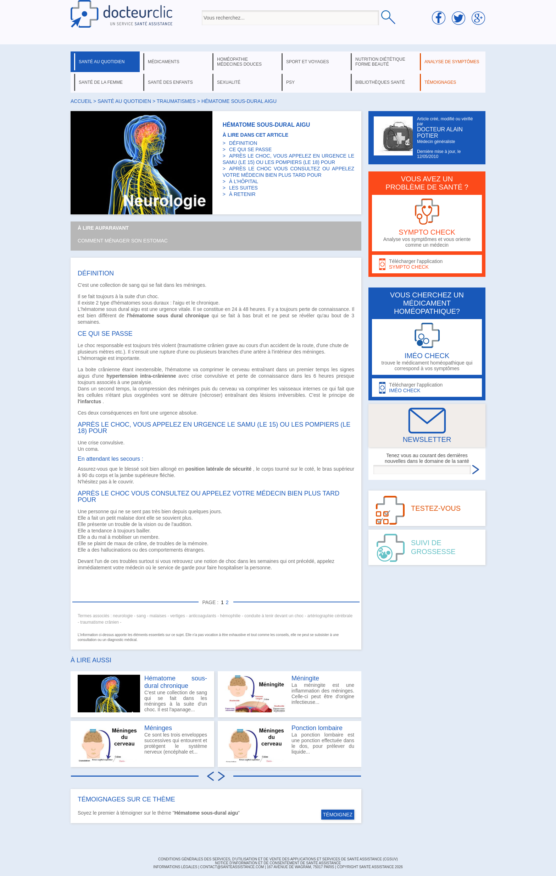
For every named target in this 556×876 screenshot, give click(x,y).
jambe (126, 475)
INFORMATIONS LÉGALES (175, 867)
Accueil (81, 101)
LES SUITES (243, 188)
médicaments (163, 61)
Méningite (305, 678)
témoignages (440, 82)
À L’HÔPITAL (243, 181)
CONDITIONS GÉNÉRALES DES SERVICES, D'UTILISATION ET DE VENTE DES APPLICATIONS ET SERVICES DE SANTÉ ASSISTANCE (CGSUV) (278, 859)
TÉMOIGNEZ (337, 814)
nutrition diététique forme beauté (380, 62)
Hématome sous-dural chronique (175, 682)
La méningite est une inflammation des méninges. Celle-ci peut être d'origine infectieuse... (289, 693)
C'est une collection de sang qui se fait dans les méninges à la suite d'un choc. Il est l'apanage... (142, 693)
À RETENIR (242, 194)
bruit (258, 315)
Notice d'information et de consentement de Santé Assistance (278, 863)
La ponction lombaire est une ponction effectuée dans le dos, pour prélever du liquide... (289, 743)
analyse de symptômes (451, 61)
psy (290, 82)
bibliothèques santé (380, 82)
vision (150, 524)
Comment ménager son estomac (123, 240)
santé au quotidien (101, 61)
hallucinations (116, 550)
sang (134, 285)
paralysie (141, 382)
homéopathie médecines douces (239, 62)
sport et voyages (307, 61)
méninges (194, 285)
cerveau (241, 369)
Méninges (158, 728)
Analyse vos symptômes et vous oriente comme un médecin (427, 223)
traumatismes (176, 101)
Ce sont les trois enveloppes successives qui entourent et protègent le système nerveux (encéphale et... (142, 743)
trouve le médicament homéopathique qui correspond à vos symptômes (427, 347)
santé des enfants (170, 82)
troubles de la (172, 543)
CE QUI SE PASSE (250, 149)
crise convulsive (209, 376)
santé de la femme (101, 82)
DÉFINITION (243, 143)
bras (327, 469)
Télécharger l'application (427, 264)
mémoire (197, 543)
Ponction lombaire (317, 728)
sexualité (228, 82)
